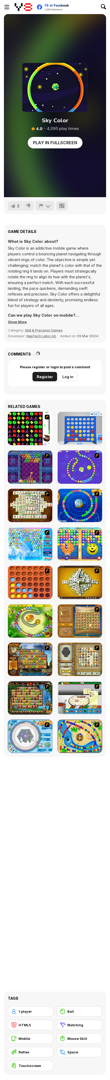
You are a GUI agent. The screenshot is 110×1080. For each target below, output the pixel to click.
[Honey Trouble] (30, 621)
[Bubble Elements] (30, 544)
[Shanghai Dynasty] (30, 505)
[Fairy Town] (30, 736)
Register (45, 377)
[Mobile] (30, 1038)
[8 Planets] (80, 467)
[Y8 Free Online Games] (23, 7)
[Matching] (79, 1025)
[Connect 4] (80, 428)
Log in (67, 377)
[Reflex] (30, 1052)
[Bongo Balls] (80, 736)
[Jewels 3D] (30, 428)
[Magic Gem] (80, 544)
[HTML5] (30, 1025)
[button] (17, 322)
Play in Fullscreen (55, 142)
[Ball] (79, 1011)
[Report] (44, 205)
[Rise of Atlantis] (80, 621)
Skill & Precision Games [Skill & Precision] (44, 330)
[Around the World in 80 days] (30, 659)
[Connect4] (30, 582)
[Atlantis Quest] (80, 659)
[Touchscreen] (30, 1065)
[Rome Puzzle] (30, 698)
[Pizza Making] (80, 698)
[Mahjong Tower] (80, 582)
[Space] (79, 1052)
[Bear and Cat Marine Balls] (80, 505)
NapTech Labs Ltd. (41, 336)
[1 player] (30, 1011)
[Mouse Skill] (79, 1038)
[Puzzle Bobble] (30, 467)
